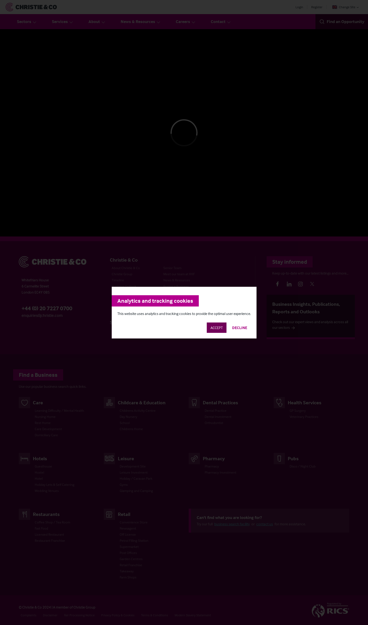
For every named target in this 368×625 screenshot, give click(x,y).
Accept (217, 327)
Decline (239, 327)
